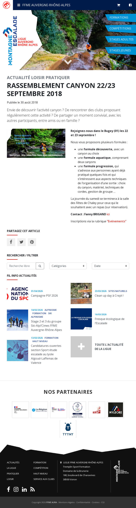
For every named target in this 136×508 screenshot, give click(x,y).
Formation (39, 462)
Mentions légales (67, 502)
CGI (102, 502)
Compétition (40, 468)
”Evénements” (116, 221)
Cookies (95, 502)
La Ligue (11, 468)
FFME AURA (51, 502)
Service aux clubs (44, 479)
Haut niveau (40, 473)
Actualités (13, 462)
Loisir (38, 77)
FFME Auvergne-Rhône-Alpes (43, 5)
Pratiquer (58, 77)
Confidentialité (83, 502)
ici (108, 214)
